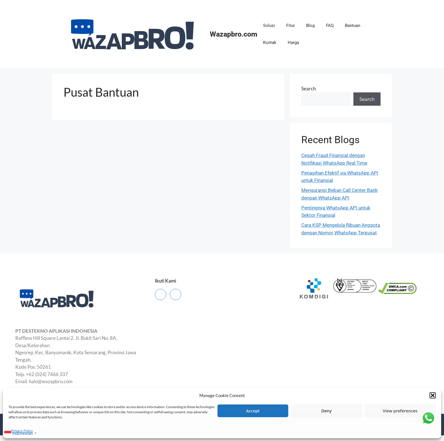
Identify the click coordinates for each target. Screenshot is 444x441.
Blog (310, 25)
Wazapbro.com (233, 34)
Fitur (290, 25)
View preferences (400, 411)
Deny (326, 411)
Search (308, 89)
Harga (293, 42)
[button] (433, 395)
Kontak (269, 42)
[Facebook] (160, 294)
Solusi (269, 25)
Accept (253, 411)
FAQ (330, 25)
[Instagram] (175, 294)
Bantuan (352, 25)
